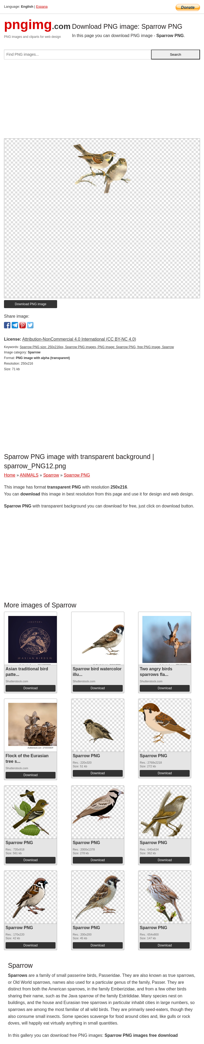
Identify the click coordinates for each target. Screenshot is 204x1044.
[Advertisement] (102, 101)
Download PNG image (30, 304)
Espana (42, 7)
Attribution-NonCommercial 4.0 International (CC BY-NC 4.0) (79, 339)
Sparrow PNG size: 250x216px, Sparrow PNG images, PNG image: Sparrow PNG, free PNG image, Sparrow (97, 347)
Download (30, 688)
